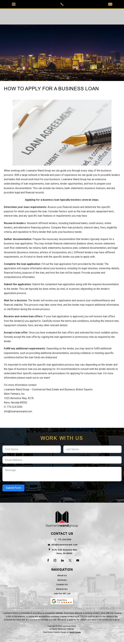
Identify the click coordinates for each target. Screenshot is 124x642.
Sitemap (70, 629)
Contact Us (62, 584)
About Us (62, 575)
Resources (62, 589)
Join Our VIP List (62, 593)
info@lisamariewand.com (18, 411)
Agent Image (75, 632)
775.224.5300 (14, 406)
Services (62, 580)
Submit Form (13, 487)
